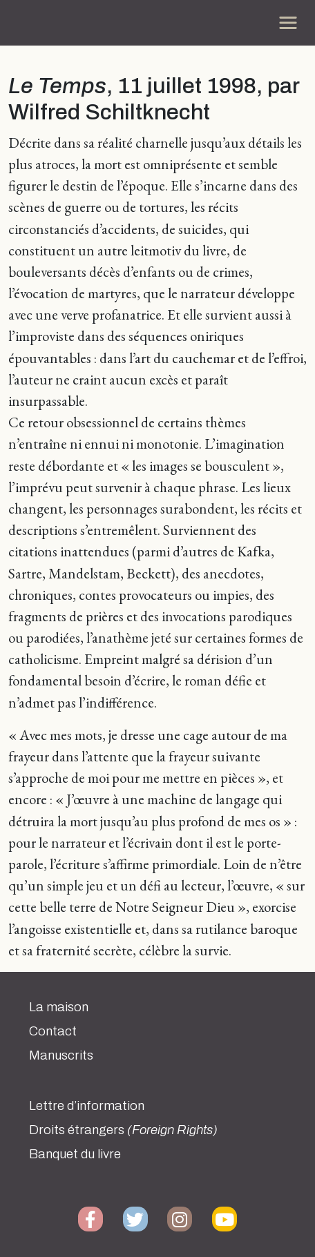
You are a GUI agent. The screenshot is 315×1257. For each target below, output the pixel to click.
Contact (53, 1031)
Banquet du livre (75, 1154)
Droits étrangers (123, 1130)
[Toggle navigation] (288, 23)
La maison (58, 1007)
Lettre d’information (86, 1106)
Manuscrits (61, 1055)
